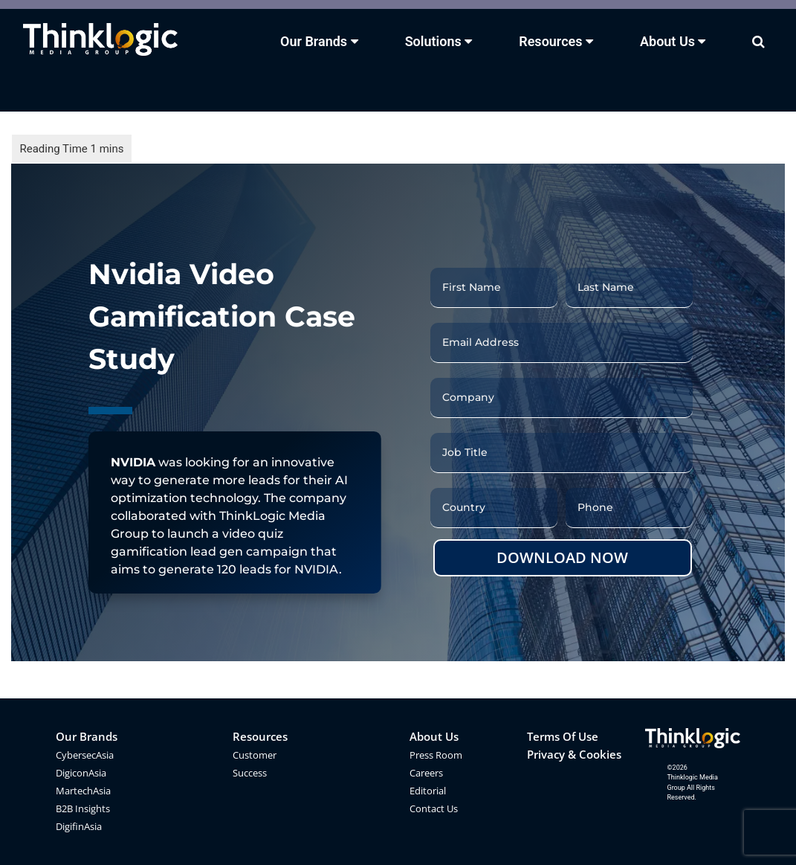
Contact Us (434, 808)
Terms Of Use (562, 736)
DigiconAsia (81, 772)
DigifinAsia (79, 826)
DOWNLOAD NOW (562, 557)
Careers (426, 772)
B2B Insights (83, 808)
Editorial (428, 790)
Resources (260, 736)
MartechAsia (83, 790)
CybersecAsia (85, 755)
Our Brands (86, 736)
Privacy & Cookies (574, 754)
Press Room (436, 755)
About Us (434, 736)
